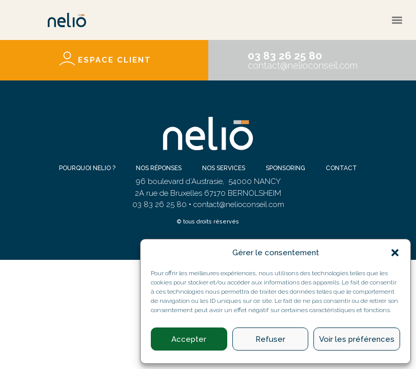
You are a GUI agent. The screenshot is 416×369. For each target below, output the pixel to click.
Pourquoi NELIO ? (87, 168)
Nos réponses (159, 168)
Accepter (188, 339)
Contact (341, 168)
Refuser (270, 339)
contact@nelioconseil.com (303, 65)
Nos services (223, 168)
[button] (395, 253)
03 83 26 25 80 (285, 55)
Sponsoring (285, 168)
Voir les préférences (356, 339)
